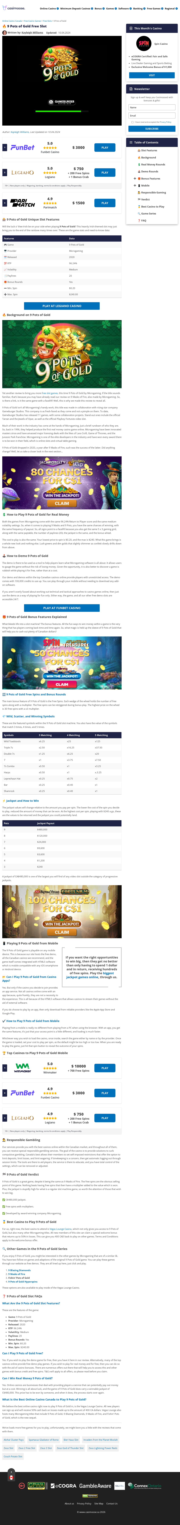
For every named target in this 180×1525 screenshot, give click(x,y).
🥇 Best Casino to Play (151, 206)
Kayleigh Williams (20, 131)
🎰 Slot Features (147, 150)
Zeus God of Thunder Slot (70, 1448)
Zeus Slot (8, 1448)
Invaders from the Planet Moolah (100, 1439)
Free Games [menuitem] (153, 8)
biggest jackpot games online (90, 975)
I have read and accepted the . (153, 122)
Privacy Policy (165, 122)
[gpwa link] (38, 1488)
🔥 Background (147, 157)
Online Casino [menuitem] (48, 8)
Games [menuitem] (110, 8)
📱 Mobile (143, 185)
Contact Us (112, 1503)
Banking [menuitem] (137, 8)
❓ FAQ (142, 220)
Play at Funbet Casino (61, 608)
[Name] (151, 107)
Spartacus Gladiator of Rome (44, 1439)
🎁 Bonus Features (149, 178)
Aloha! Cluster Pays (14, 1439)
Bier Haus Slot (71, 1439)
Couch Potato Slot (13, 1456)
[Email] (151, 115)
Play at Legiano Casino (62, 306)
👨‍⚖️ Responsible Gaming (152, 192)
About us (69, 1503)
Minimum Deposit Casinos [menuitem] (75, 8)
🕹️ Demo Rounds (148, 171)
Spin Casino (161, 43)
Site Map (98, 1503)
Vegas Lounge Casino (61, 1228)
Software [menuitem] (123, 8)
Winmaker (50, 1072)
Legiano (50, 177)
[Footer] (64, 1486)
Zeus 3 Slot (46, 1448)
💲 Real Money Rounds (151, 164)
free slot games (50, 393)
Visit (152, 75)
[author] (4, 32)
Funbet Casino (50, 152)
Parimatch (50, 207)
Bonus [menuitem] (98, 8)
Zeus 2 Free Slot (26, 1448)
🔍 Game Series (147, 213)
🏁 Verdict (144, 199)
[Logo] (13, 8)
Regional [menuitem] (170, 8)
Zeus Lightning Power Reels (103, 1448)
